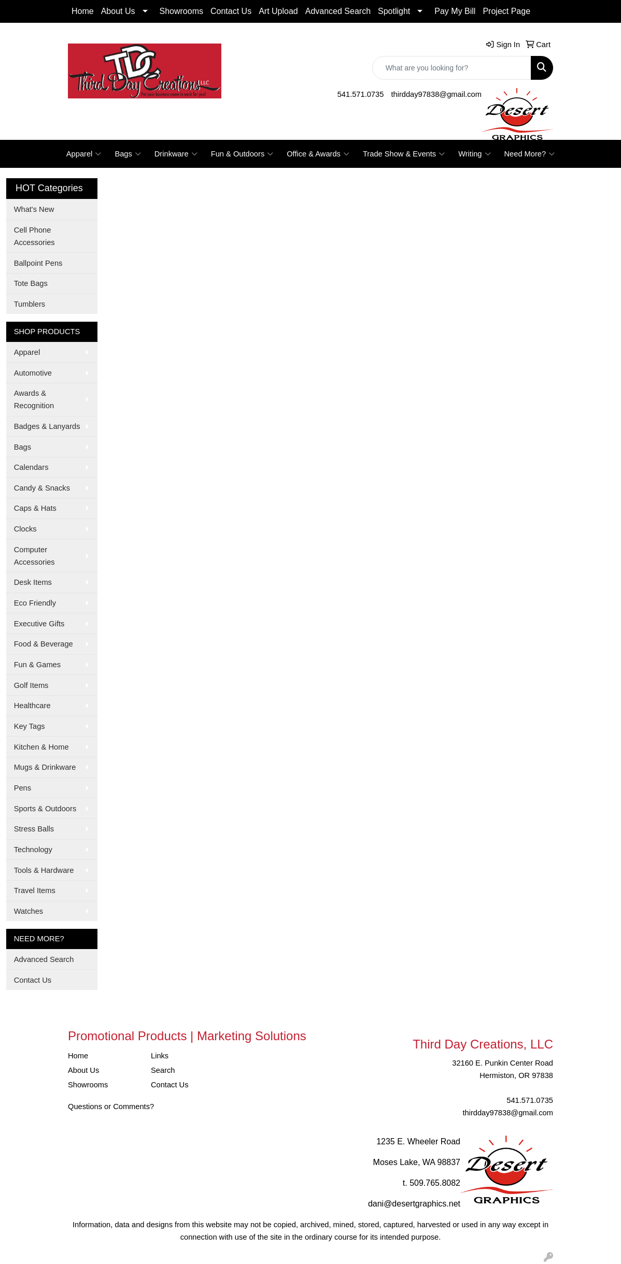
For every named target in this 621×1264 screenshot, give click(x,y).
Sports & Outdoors (45, 809)
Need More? (529, 154)
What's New (34, 209)
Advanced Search (338, 11)
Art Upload (278, 11)
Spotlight (394, 11)
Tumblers (30, 304)
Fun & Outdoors (242, 154)
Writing (474, 154)
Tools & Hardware (44, 870)
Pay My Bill (454, 11)
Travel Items (34, 890)
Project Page (506, 11)
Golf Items (31, 685)
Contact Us (230, 11)
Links (159, 1056)
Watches (28, 911)
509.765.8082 (435, 1183)
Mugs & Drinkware (45, 767)
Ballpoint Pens (38, 263)
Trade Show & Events (404, 154)
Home (83, 11)
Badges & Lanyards (47, 426)
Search (163, 1070)
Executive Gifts (39, 624)
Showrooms (181, 11)
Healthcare (32, 705)
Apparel (84, 154)
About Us (118, 11)
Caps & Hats (35, 508)
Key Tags (29, 726)
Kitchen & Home (41, 747)
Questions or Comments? (111, 1106)
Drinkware (175, 154)
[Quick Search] (451, 68)
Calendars (31, 467)
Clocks (25, 529)
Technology (33, 849)
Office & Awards (318, 154)
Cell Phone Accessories (34, 236)
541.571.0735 (360, 94)
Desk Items (33, 582)
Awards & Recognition (34, 399)
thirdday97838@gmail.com (436, 94)
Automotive (33, 373)
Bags (127, 154)
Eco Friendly (35, 603)
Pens (22, 788)
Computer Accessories (34, 555)
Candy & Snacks (42, 488)
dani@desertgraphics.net (414, 1203)
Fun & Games (37, 664)
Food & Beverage (43, 644)
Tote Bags (31, 283)
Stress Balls (34, 829)
